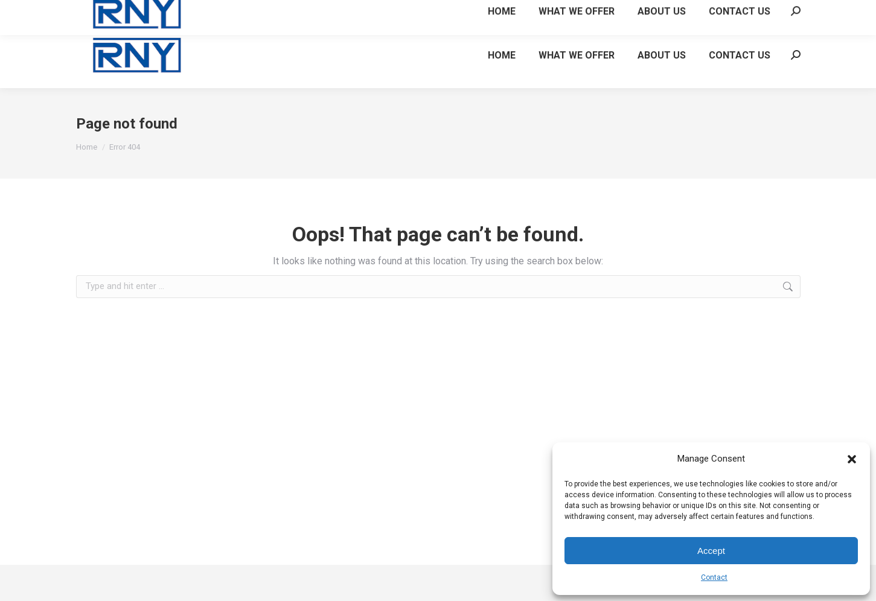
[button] (852, 459)
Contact (714, 577)
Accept (711, 550)
